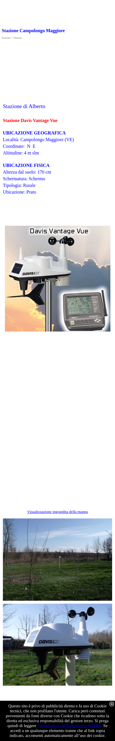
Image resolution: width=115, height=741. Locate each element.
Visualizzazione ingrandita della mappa (57, 511)
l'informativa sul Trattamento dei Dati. (69, 725)
